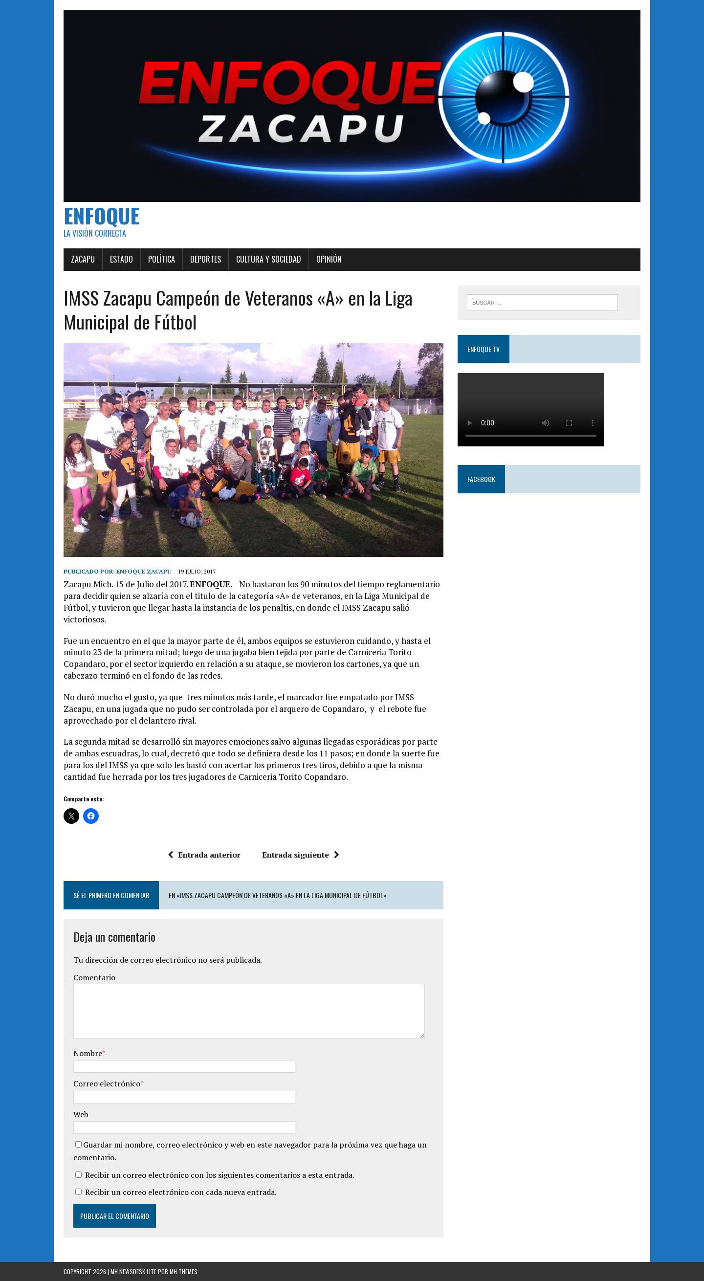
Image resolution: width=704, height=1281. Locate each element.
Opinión (329, 259)
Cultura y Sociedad (268, 259)
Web (80, 1114)
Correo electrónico (106, 1083)
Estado (121, 259)
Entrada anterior (204, 854)
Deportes (205, 259)
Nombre (87, 1053)
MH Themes (184, 1271)
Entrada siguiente (300, 854)
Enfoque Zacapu (144, 571)
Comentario (94, 977)
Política (161, 259)
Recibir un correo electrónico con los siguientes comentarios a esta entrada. (219, 1175)
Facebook (481, 479)
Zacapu (83, 259)
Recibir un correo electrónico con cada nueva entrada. (181, 1192)
